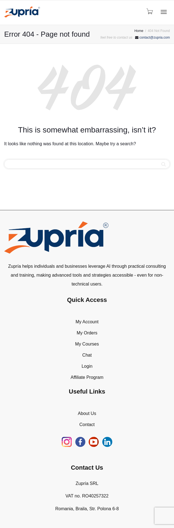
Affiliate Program (87, 377)
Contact (87, 424)
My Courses (87, 344)
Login (86, 366)
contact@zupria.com (154, 37)
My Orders (87, 333)
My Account (87, 321)
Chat (87, 355)
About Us (87, 413)
